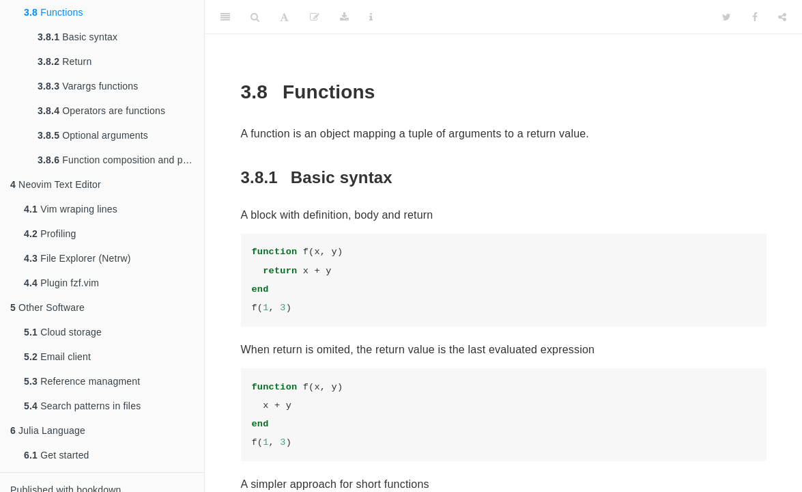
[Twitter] (726, 17)
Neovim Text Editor (55, 184)
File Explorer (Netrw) (77, 258)
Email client (57, 356)
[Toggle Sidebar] (225, 17)
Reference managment (82, 381)
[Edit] (315, 17)
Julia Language (47, 430)
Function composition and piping (120, 159)
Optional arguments (93, 135)
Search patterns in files (82, 405)
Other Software (47, 307)
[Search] (255, 17)
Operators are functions (101, 110)
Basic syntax (77, 36)
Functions (53, 12)
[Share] (782, 17)
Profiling (50, 233)
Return (64, 61)
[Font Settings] (284, 17)
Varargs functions (88, 86)
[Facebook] (755, 17)
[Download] (344, 17)
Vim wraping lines (70, 209)
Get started (56, 455)
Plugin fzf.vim (61, 282)
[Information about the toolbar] (371, 17)
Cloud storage (63, 332)
